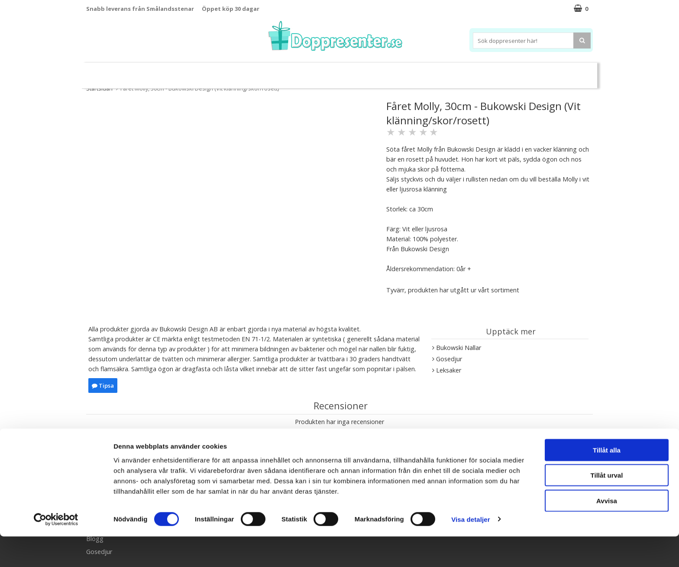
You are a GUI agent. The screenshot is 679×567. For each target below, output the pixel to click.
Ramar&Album (477, 72)
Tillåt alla (607, 480)
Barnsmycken (239, 72)
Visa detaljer (470, 550)
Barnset (521, 72)
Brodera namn (423, 72)
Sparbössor (184, 72)
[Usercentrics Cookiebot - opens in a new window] (56, 550)
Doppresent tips (302, 72)
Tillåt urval (607, 506)
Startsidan (99, 88)
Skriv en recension (339, 438)
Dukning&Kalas (367, 72)
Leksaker (142, 72)
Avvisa (606, 531)
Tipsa (103, 385)
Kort (550, 72)
